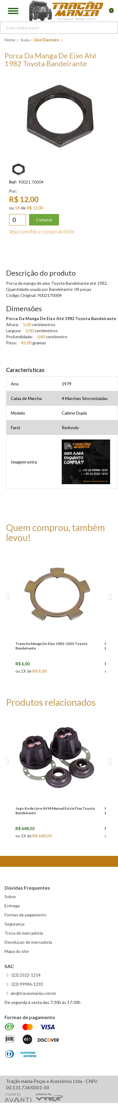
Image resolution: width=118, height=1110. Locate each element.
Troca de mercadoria (24, 933)
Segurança (15, 923)
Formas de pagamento (25, 914)
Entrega (12, 905)
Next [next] (110, 597)
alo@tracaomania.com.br (33, 993)
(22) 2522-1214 (26, 974)
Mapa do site (17, 951)
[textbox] (59, 28)
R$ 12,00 (35, 207)
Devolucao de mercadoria (28, 942)
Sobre (10, 896)
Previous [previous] (7, 597)
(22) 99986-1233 (27, 984)
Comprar (44, 219)
